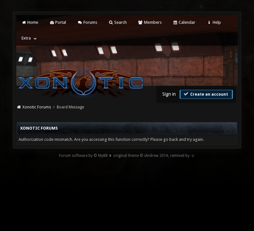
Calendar (184, 22)
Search (117, 22)
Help (214, 22)
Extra (26, 38)
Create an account (205, 94)
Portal (57, 22)
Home (29, 22)
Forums (87, 22)
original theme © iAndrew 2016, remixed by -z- (154, 155)
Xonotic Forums (36, 107)
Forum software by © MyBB (83, 155)
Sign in (169, 94)
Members (149, 22)
